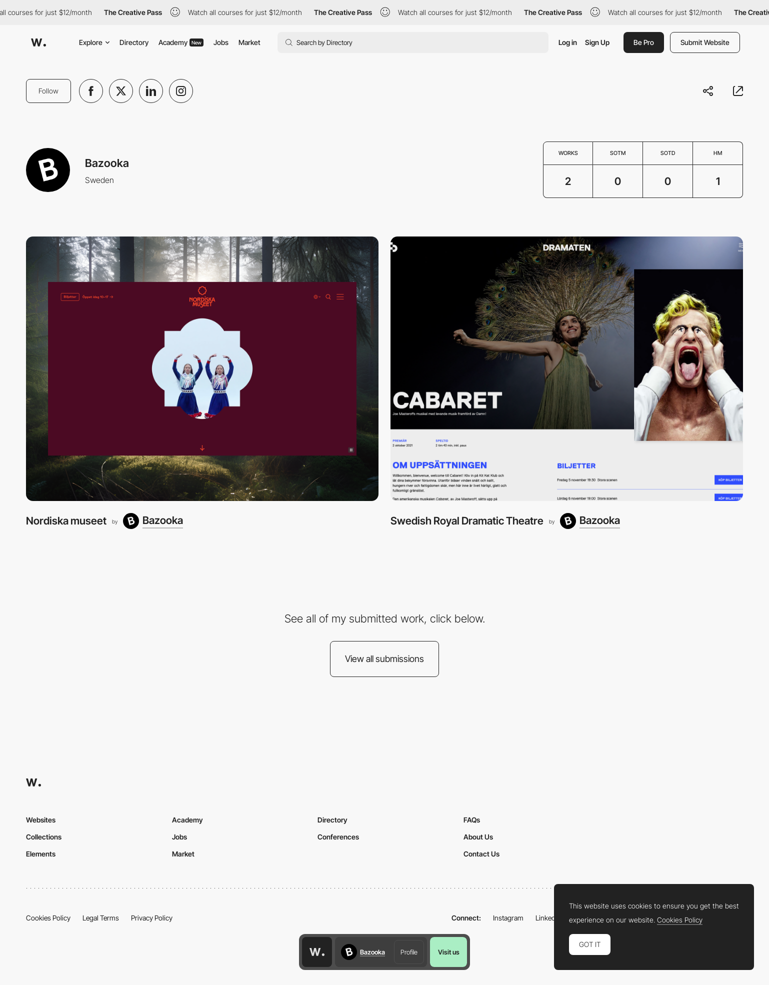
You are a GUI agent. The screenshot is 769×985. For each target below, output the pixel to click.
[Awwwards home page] (317, 952)
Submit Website (705, 42)
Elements (41, 854)
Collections (44, 836)
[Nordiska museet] (202, 368)
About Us (478, 836)
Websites (41, 820)
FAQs (472, 820)
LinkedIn (548, 918)
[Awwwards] (38, 42)
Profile (409, 952)
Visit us (449, 952)
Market (249, 42)
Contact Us (482, 854)
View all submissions (384, 659)
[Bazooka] (153, 521)
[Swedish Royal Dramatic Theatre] (566, 368)
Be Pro (644, 42)
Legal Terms (100, 918)
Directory (134, 42)
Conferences (338, 836)
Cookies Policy (48, 918)
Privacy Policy (151, 918)
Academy (181, 42)
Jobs (221, 42)
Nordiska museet (66, 520)
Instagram (508, 918)
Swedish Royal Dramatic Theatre (467, 520)
